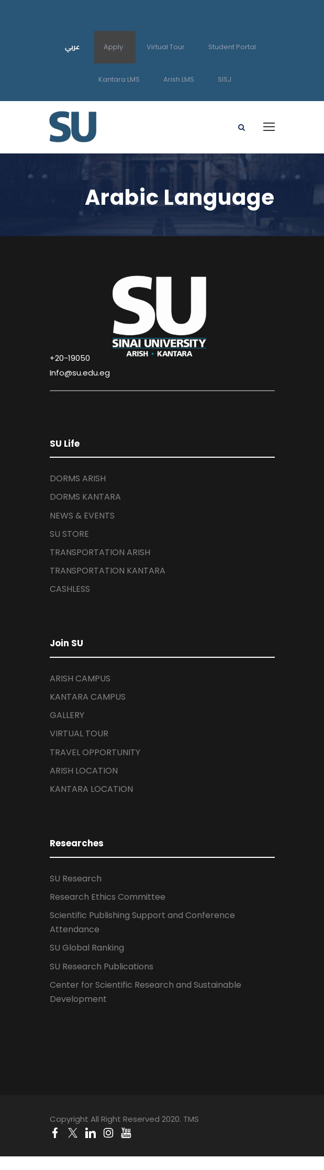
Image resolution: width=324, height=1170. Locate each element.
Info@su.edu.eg (80, 372)
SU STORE (69, 534)
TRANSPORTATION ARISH (100, 552)
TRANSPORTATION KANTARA (107, 571)
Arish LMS (178, 79)
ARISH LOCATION (84, 771)
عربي (72, 46)
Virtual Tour (166, 47)
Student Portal (232, 47)
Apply (113, 47)
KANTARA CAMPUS (88, 697)
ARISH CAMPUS (80, 678)
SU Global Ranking (87, 948)
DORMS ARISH (78, 478)
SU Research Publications (101, 967)
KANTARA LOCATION (91, 789)
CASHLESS (70, 589)
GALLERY (67, 715)
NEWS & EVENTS (82, 516)
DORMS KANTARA (85, 497)
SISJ (224, 79)
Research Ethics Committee (107, 897)
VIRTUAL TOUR (79, 733)
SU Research (76, 879)
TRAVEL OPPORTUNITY (95, 752)
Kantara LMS (119, 79)
